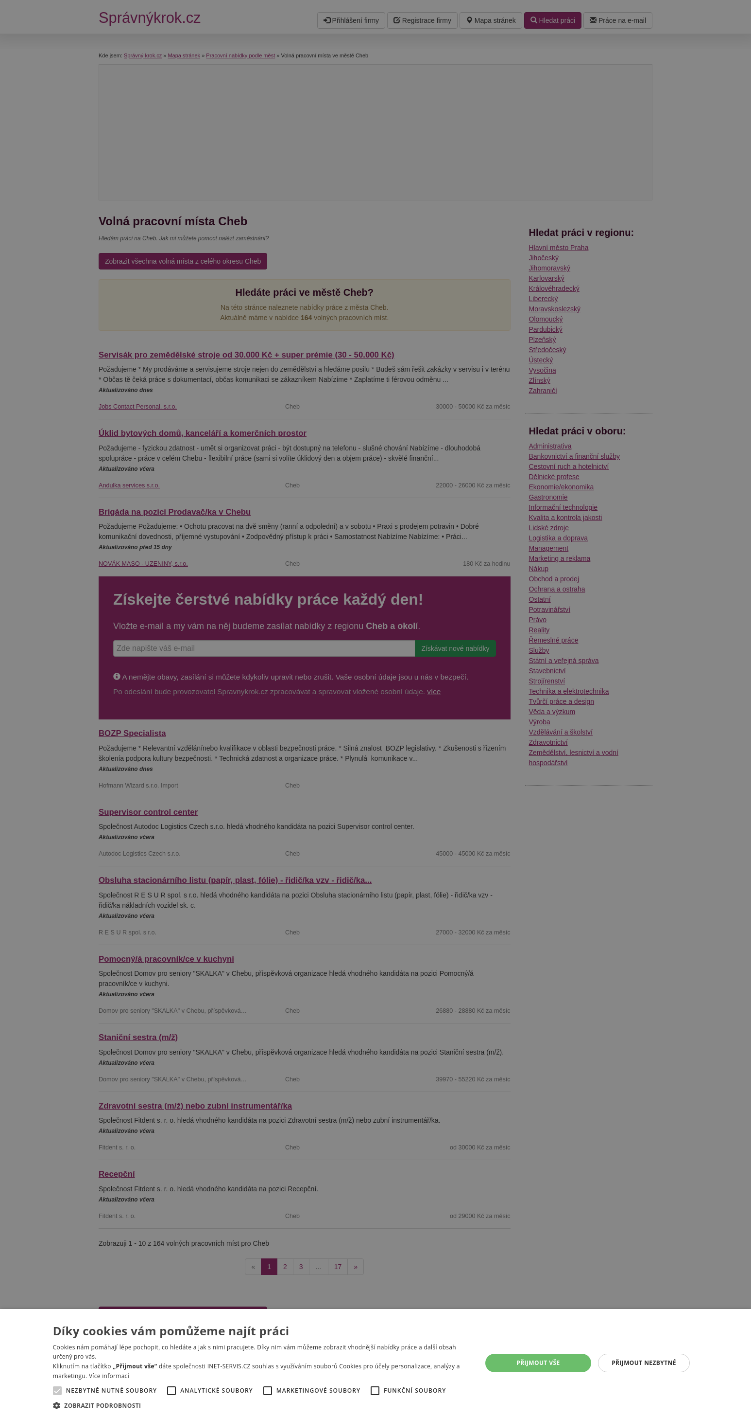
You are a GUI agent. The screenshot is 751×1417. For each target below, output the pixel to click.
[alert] (375, 708)
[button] (261, 1405)
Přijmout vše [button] (538, 1363)
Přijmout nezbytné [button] (644, 1363)
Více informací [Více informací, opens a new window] (109, 1376)
